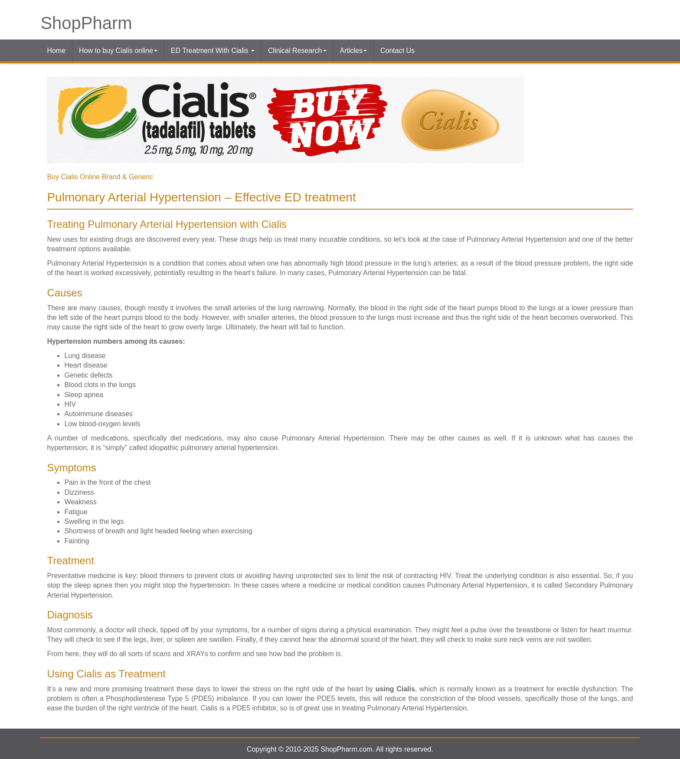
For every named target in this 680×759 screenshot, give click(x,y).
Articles (353, 50)
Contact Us (397, 50)
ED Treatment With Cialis (213, 50)
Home (56, 50)
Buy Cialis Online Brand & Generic (100, 177)
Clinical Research (297, 50)
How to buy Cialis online (118, 50)
